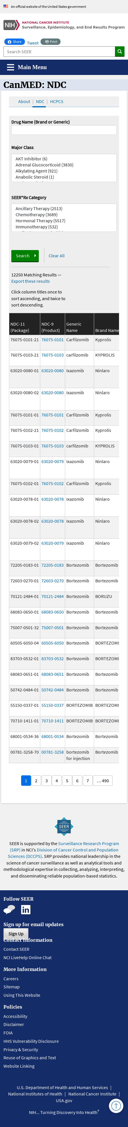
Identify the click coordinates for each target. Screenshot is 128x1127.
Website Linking (18, 1066)
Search (23, 255)
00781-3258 (52, 752)
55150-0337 (52, 705)
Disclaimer (13, 1024)
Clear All (57, 255)
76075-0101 (52, 339)
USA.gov (64, 1100)
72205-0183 (52, 565)
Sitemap (11, 987)
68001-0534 (52, 736)
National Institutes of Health (35, 1094)
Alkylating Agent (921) (64, 171)
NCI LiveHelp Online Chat (27, 957)
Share (16, 41)
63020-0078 (52, 499)
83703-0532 (52, 658)
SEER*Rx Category (28, 197)
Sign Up (15, 934)
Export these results (30, 281)
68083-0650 (52, 612)
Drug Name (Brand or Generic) (40, 122)
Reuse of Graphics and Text (29, 1057)
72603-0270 (52, 580)
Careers (11, 978)
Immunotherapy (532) (64, 227)
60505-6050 (52, 643)
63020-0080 (52, 370)
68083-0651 (52, 674)
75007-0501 (52, 627)
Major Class (22, 147)
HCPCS (56, 101)
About (24, 101)
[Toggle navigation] (26, 67)
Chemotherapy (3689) (64, 215)
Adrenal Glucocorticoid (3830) (64, 165)
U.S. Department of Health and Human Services (62, 1087)
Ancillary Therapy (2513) (64, 208)
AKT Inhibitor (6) (64, 159)
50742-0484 (52, 690)
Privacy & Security (20, 1049)
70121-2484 (52, 596)
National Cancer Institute (92, 1094)
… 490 (103, 780)
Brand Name (107, 330)
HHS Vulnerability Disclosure (31, 1041)
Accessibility (15, 1016)
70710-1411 (52, 721)
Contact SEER (16, 949)
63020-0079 (52, 461)
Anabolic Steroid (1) (64, 177)
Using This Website (21, 995)
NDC (40, 101)
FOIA (8, 1033)
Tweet (33, 43)
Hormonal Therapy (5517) (64, 221)
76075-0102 (52, 430)
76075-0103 (52, 355)
